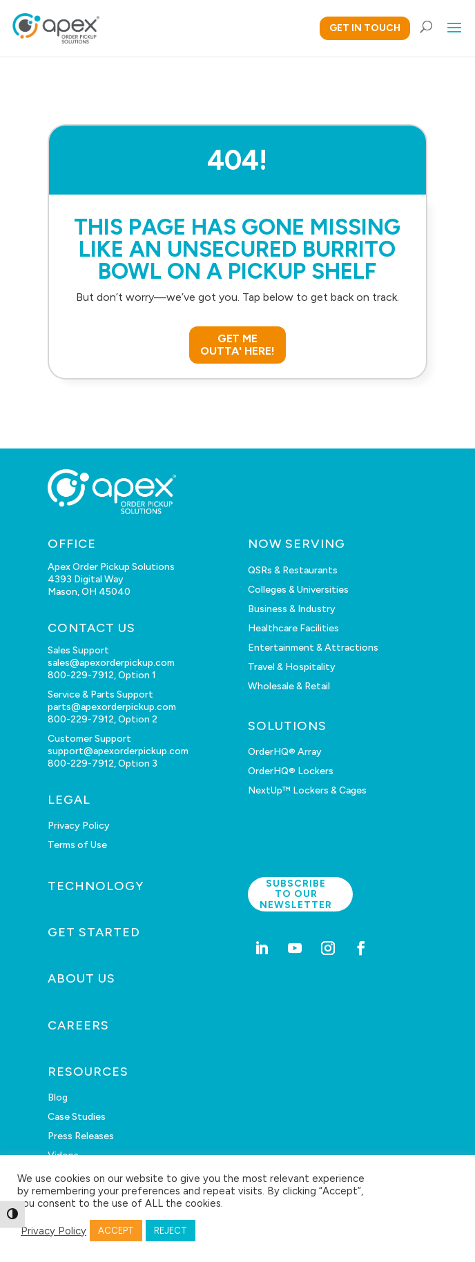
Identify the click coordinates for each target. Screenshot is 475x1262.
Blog (58, 1097)
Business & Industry (292, 609)
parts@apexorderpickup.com (112, 707)
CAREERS (78, 1025)
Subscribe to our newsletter (296, 894)
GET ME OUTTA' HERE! (237, 344)
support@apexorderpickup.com (118, 751)
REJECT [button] (170, 1230)
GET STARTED (94, 932)
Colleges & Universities (298, 589)
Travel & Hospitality (292, 667)
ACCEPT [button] (116, 1230)
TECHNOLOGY (96, 886)
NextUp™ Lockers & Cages (307, 790)
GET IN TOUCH (364, 28)
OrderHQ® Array (285, 752)
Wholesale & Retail (289, 686)
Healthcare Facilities (293, 628)
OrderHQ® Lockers (290, 771)
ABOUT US (81, 978)
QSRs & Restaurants (293, 570)
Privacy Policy (79, 825)
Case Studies (77, 1117)
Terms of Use (77, 845)
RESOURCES (88, 1071)
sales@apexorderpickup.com (111, 663)
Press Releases (81, 1136)
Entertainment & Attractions (313, 647)
